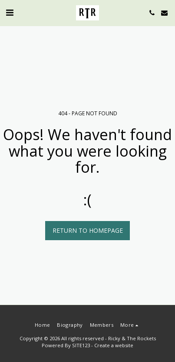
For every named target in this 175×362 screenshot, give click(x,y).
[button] (9, 12)
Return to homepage (88, 230)
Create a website (113, 345)
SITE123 (81, 345)
